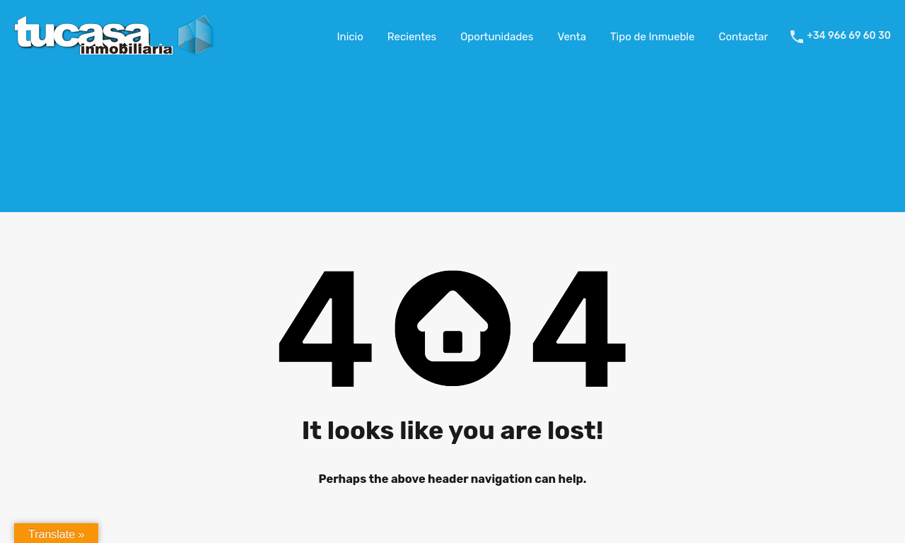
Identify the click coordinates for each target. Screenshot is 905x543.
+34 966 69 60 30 (849, 36)
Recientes (411, 36)
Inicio (350, 36)
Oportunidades (496, 36)
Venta (571, 36)
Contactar (743, 36)
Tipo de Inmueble (652, 36)
